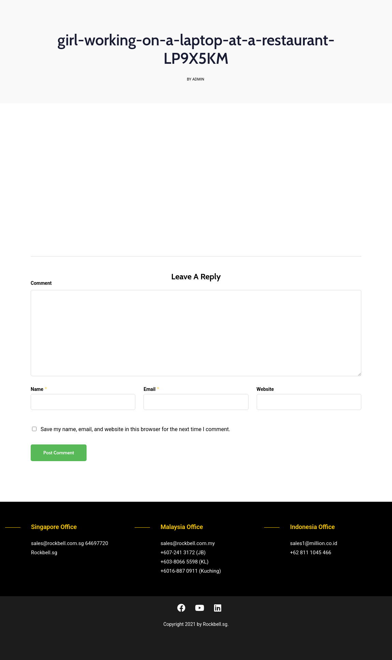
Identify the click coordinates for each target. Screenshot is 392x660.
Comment (41, 283)
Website (265, 389)
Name (37, 389)
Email (149, 389)
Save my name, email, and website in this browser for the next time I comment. (135, 429)
